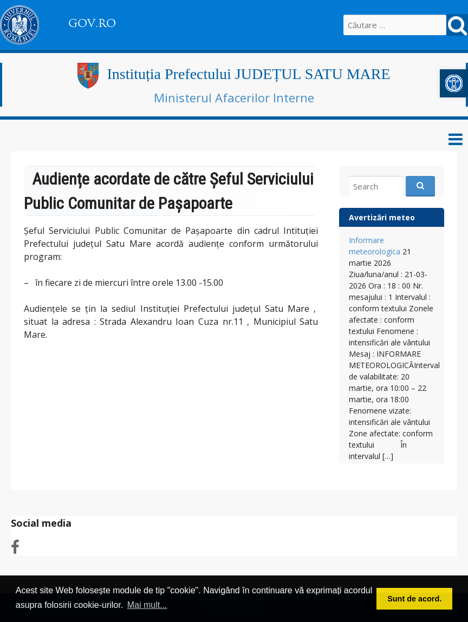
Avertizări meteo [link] (382, 217)
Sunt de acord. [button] (414, 598)
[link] (454, 83)
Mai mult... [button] (147, 605)
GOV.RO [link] (92, 23)
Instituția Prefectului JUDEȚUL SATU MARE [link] (248, 74)
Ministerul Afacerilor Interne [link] (234, 97)
